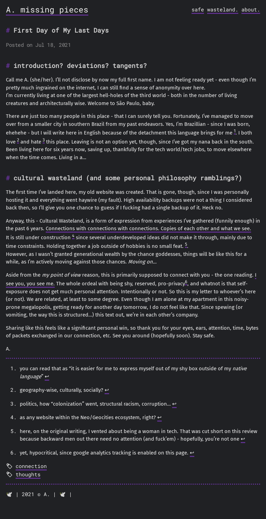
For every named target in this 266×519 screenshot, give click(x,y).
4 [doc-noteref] (73, 235)
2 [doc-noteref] (18, 139)
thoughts (28, 474)
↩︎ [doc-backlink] (47, 376)
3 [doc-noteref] (44, 139)
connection (31, 465)
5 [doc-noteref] (186, 244)
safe (198, 9)
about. (250, 9)
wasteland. (222, 9)
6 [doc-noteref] (186, 281)
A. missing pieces (47, 9)
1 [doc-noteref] (235, 130)
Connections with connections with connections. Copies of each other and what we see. (148, 228)
